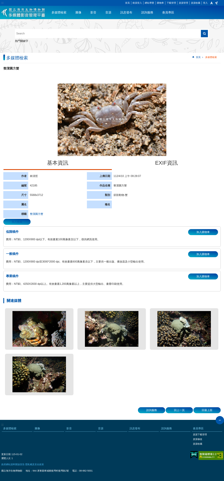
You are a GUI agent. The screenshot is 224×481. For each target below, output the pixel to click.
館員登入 (137, 2)
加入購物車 (203, 232)
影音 (93, 12)
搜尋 (204, 33)
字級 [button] (211, 2)
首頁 (127, 2)
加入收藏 (17, 221)
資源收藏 (195, 2)
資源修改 (197, 439)
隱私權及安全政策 (34, 464)
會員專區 (168, 12)
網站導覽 (149, 2)
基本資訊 (57, 163)
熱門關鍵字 (21, 41)
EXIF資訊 (166, 163)
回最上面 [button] (207, 410)
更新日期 (6, 454)
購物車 (160, 2)
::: (2, 2)
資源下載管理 (200, 434)
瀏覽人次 (6, 458)
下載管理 (171, 2)
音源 (108, 12)
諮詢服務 (147, 12)
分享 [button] (216, 2)
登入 (205, 2)
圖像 (78, 12)
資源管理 (183, 2)
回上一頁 (179, 410)
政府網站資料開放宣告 (13, 464)
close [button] (220, 420)
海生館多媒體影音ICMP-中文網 (23, 12)
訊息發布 (126, 12)
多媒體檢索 (59, 12)
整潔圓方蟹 (36, 214)
